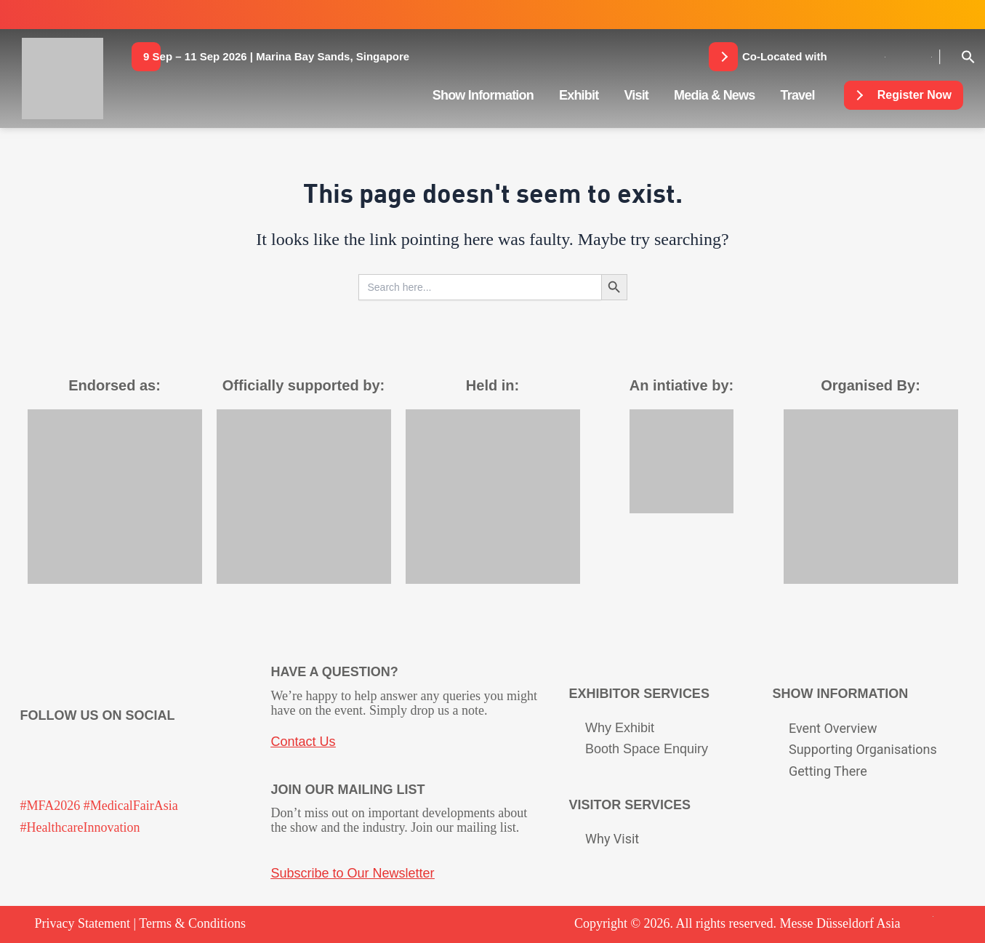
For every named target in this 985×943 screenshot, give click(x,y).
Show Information (483, 95)
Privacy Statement (82, 923)
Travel (798, 95)
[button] (276, 56)
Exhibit (578, 95)
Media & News (714, 95)
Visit (636, 95)
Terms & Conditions (192, 923)
